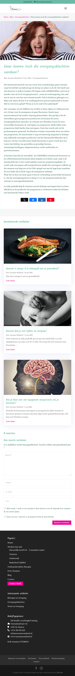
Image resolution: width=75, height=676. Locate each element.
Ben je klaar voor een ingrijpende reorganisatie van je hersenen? (32, 401)
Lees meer (10, 280)
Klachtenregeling (58, 658)
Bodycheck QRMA (17, 562)
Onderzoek (14, 558)
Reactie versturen (61, 522)
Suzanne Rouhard (15, 78)
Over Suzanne (14, 570)
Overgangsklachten (22, 17)
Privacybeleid (44, 658)
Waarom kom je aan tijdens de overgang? (26, 331)
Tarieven (13, 554)
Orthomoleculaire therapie (19, 566)
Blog (11, 17)
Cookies (36, 661)
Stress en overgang (16, 606)
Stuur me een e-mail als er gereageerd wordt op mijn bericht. (29, 516)
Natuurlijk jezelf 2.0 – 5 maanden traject (27, 550)
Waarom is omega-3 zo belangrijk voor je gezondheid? (32, 268)
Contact (11, 579)
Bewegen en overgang (17, 597)
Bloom (60, 672)
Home (6, 17)
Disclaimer (32, 658)
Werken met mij (15, 546)
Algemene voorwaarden (16, 658)
